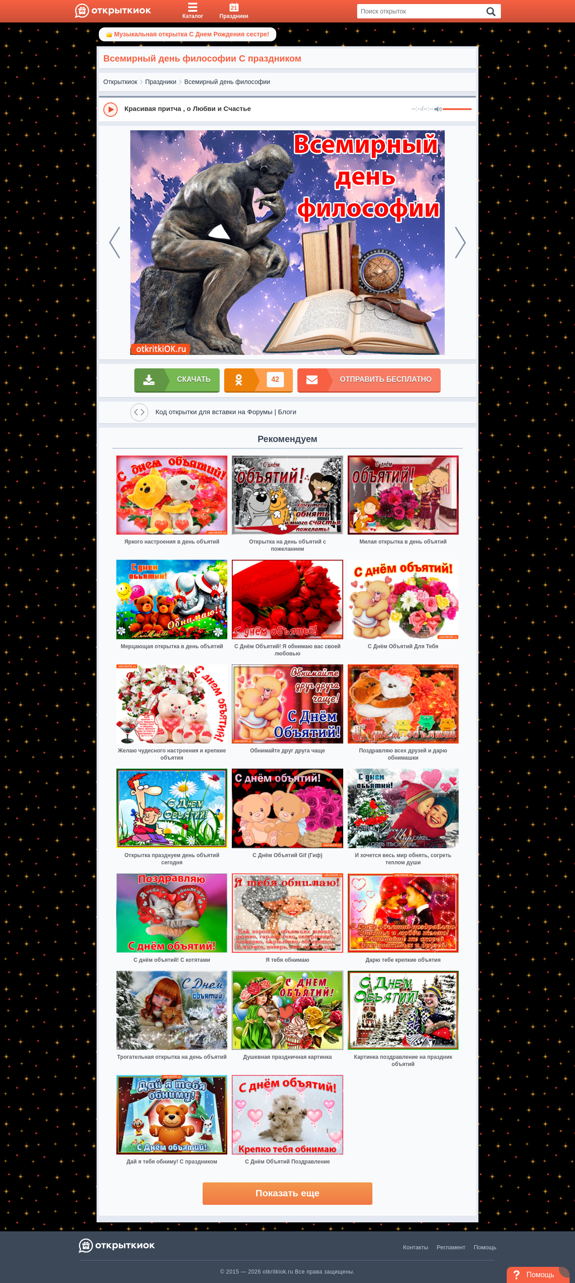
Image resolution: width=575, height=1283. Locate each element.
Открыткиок (120, 81)
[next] (460, 242)
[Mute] (437, 109)
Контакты (415, 1247)
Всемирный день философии (227, 81)
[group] (287, 109)
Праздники (160, 81)
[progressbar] (457, 109)
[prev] (114, 242)
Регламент (451, 1247)
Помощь (485, 1247)
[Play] (110, 109)
